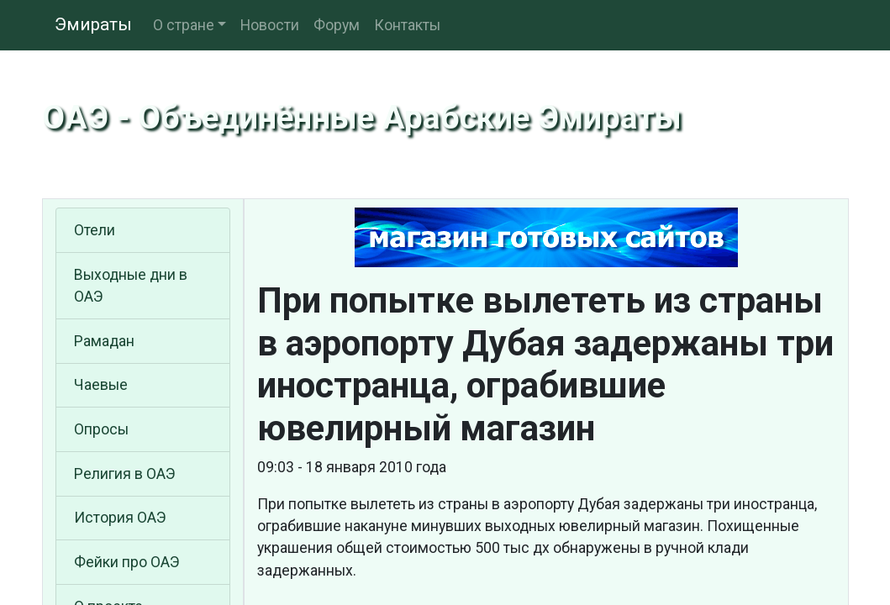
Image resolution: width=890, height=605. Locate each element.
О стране (183, 25)
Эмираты (93, 24)
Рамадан (104, 341)
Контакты (407, 25)
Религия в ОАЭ (125, 474)
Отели (94, 230)
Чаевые (101, 384)
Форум (336, 25)
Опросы (101, 429)
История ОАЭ (120, 517)
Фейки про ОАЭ (127, 562)
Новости (269, 25)
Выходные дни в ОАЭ (130, 285)
